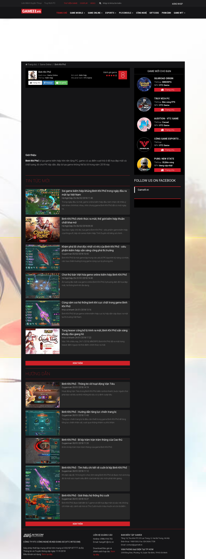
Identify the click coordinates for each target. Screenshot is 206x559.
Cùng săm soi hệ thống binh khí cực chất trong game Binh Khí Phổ (94, 304)
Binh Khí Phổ (32, 160)
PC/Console (126, 13)
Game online (95, 13)
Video (92, 3)
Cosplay (84, 3)
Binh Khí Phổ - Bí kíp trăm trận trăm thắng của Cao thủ (92, 439)
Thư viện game (70, 3)
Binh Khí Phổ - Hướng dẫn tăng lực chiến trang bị (89, 411)
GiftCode (154, 13)
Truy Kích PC (49, 3)
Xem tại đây (47, 554)
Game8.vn (143, 189)
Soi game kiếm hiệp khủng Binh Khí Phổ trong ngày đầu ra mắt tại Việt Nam (94, 192)
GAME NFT (179, 13)
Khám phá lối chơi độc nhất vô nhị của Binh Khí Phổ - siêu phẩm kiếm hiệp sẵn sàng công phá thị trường (94, 248)
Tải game (61, 83)
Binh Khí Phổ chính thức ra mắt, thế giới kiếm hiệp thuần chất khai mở (93, 220)
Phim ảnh (166, 13)
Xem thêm (78, 363)
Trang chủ (61, 13)
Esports (110, 13)
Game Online (46, 64)
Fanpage (48, 83)
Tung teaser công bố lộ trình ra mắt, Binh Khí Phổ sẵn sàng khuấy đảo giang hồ (94, 332)
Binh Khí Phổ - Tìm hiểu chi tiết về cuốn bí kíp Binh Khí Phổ (94, 467)
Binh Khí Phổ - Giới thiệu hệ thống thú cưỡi (85, 495)
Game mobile (77, 13)
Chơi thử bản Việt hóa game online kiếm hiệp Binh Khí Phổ (94, 274)
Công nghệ (141, 13)
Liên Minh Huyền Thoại (31, 3)
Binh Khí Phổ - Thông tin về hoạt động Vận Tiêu (88, 383)
